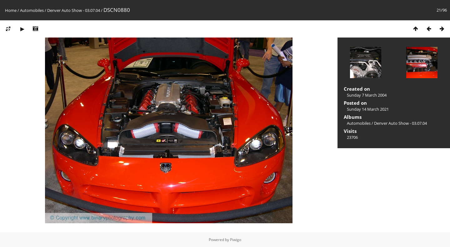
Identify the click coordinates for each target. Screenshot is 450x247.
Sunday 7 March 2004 (367, 95)
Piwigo (235, 239)
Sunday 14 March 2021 (368, 109)
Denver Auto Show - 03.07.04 (73, 10)
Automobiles (32, 10)
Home (11, 10)
